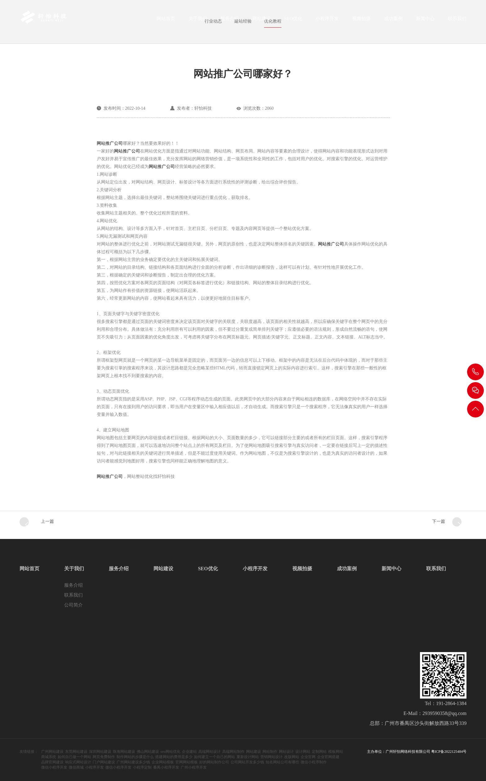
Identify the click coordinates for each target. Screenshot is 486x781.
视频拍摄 (361, 20)
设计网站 (302, 751)
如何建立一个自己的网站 (214, 757)
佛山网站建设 (148, 751)
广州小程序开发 (194, 767)
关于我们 (197, 20)
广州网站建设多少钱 (133, 762)
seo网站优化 (170, 751)
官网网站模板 (186, 762)
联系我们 (457, 20)
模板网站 (335, 751)
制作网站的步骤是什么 (135, 757)
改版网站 (291, 757)
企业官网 (308, 757)
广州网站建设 (52, 751)
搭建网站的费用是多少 (173, 757)
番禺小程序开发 (166, 767)
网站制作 (270, 751)
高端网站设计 (209, 751)
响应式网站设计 (78, 762)
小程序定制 (142, 767)
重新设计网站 (247, 757)
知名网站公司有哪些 (282, 762)
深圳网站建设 (100, 751)
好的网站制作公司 (214, 762)
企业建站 (189, 751)
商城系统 (48, 757)
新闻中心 (425, 20)
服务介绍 (229, 20)
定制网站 (319, 751)
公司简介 (73, 604)
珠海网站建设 (124, 751)
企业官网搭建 (328, 757)
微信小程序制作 (314, 762)
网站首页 (166, 20)
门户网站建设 (104, 762)
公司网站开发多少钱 (247, 762)
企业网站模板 (163, 762)
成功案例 (393, 20)
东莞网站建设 (76, 751)
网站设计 (286, 751)
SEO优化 (293, 20)
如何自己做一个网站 (74, 757)
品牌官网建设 (52, 762)
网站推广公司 (110, 143)
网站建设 (261, 20)
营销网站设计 (271, 757)
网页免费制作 (104, 757)
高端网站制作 (233, 751)
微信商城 (76, 767)
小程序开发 (327, 20)
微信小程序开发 (54, 767)
